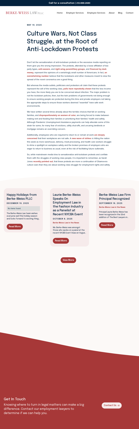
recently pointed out (43, 161)
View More (68, 260)
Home (60, 12)
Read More (15, 227)
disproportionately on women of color (57, 115)
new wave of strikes (81, 138)
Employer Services (75, 12)
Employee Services (96, 12)
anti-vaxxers (44, 69)
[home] (13, 12)
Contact (129, 12)
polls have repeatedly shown (77, 88)
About (111, 12)
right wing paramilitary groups (70, 69)
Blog (120, 12)
